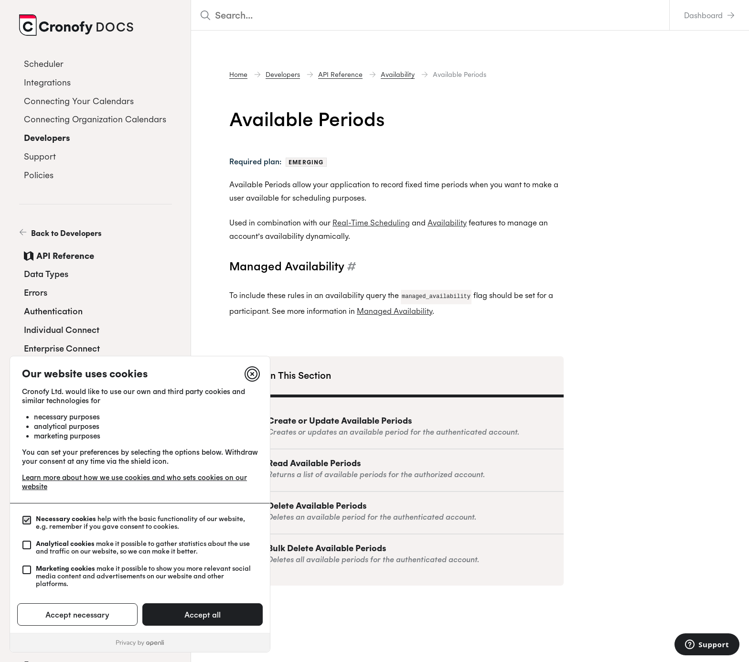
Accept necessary (77, 614)
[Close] (252, 374)
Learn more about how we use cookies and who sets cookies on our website (134, 482)
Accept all (202, 614)
